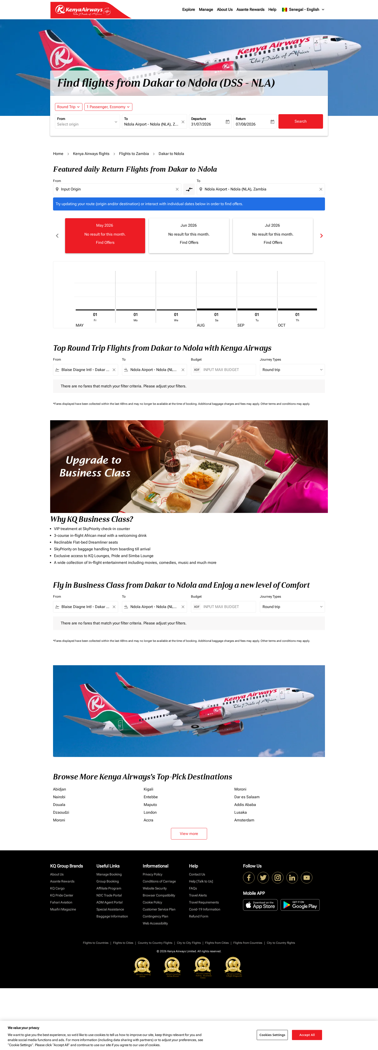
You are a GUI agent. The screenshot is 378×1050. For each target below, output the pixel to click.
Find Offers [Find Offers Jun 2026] (189, 242)
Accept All (307, 1035)
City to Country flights (281, 943)
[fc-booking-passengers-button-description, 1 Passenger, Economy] (106, 107)
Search (301, 121)
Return (241, 119)
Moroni (240, 789)
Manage (206, 9)
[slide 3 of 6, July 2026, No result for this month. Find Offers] (273, 235)
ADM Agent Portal (109, 902)
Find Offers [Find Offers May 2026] (105, 242)
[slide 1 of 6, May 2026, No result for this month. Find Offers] (105, 235)
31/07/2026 (201, 124)
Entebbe (151, 797)
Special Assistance (110, 909)
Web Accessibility (155, 923)
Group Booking (107, 881)
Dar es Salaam (247, 797)
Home (58, 153)
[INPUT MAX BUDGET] (227, 369)
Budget (196, 359)
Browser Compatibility (159, 895)
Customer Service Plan (159, 909)
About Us (225, 9)
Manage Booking (109, 874)
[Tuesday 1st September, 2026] (257, 309)
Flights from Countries (247, 943)
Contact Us (197, 874)
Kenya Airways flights (91, 153)
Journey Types (270, 359)
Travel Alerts (198, 895)
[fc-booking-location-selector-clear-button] (184, 121)
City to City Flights (189, 943)
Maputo (150, 804)
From (61, 119)
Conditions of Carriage (159, 881)
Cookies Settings (272, 1035)
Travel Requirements (204, 902)
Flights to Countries (95, 943)
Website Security (155, 888)
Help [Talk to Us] (201, 881)
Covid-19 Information (204, 909)
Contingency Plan (155, 916)
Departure (198, 119)
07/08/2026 (246, 124)
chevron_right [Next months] (321, 235)
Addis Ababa (245, 804)
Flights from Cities (217, 943)
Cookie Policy (152, 902)
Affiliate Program (108, 888)
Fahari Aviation (61, 902)
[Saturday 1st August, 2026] (216, 309)
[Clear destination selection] (321, 189)
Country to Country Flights (155, 943)
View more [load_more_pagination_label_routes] (189, 833)
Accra (148, 820)
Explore (188, 9)
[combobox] (85, 124)
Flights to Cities (123, 943)
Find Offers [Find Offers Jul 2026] (273, 242)
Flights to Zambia (134, 153)
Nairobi (59, 797)
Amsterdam (244, 820)
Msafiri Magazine (63, 909)
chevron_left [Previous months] (57, 235)
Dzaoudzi (61, 812)
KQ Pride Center (61, 895)
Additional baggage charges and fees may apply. (229, 404)
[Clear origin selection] (178, 189)
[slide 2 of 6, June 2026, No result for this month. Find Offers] (189, 235)
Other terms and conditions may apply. (285, 404)
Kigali (148, 789)
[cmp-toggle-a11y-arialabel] (189, 189)
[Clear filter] (114, 369)
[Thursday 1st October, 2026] (297, 309)
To (126, 119)
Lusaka (240, 812)
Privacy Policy (152, 874)
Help (272, 9)
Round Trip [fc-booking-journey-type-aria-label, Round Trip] (66, 107)
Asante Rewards (250, 9)
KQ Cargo (57, 888)
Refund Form (198, 916)
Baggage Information (112, 916)
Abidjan (59, 789)
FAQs (193, 888)
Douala (59, 804)
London (150, 812)
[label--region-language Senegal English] (303, 9)
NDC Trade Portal (109, 895)
